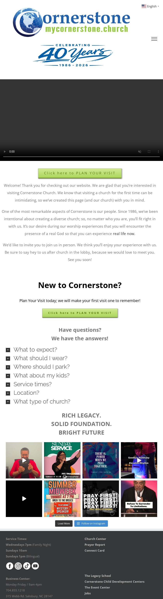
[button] (81, 350)
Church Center (95, 539)
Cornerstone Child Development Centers (114, 581)
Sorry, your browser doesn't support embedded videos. (81, 120)
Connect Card (95, 550)
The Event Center (97, 587)
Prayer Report (95, 545)
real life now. (124, 233)
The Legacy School (98, 576)
